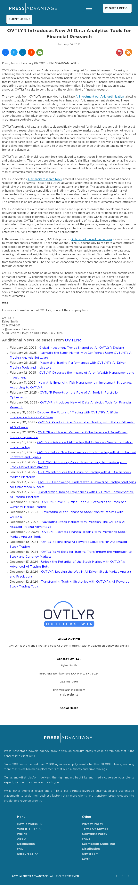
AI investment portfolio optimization (100, 97)
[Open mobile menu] (89, 8)
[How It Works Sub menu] (41, 824)
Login (86, 858)
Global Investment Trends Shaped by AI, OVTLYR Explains (82, 348)
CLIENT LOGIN (19, 19)
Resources (25, 854)
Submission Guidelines (99, 844)
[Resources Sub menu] (36, 853)
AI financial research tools (45, 179)
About (22, 839)
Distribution (26, 844)
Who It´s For (27, 829)
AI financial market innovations (91, 239)
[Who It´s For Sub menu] (40, 828)
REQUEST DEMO (117, 8)
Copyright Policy (94, 834)
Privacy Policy (92, 824)
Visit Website (69, 695)
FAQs (86, 839)
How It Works (27, 824)
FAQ (20, 849)
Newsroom (90, 854)
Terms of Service (95, 829)
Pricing (22, 834)
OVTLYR (73, 340)
